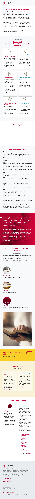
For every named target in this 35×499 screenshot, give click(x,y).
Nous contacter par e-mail (8, 492)
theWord (23, 441)
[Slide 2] (17, 344)
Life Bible (23, 445)
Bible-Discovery (24, 439)
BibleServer (23, 443)
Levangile (23, 449)
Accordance (23, 435)
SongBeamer (23, 446)
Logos (22, 437)
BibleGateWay (24, 442)
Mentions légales (6, 480)
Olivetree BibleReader (25, 434)
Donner (29, 353)
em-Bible (23, 448)
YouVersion (23, 438)
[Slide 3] (19, 344)
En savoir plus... (7, 425)
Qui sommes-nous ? (7, 481)
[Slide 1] (15, 344)
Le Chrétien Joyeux (25, 450)
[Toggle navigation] (30, 3)
